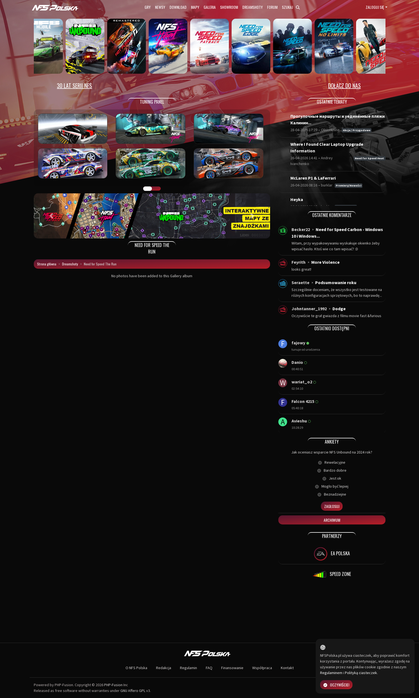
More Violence (325, 262)
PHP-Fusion (113, 684)
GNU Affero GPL (132, 690)
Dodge (339, 308)
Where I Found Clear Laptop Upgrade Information (326, 147)
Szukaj (291, 7)
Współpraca (262, 667)
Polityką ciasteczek (361, 672)
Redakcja (163, 667)
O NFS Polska (136, 667)
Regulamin (188, 667)
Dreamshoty (252, 7)
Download (178, 7)
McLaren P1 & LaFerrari (313, 178)
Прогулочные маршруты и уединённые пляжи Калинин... (337, 119)
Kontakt (287, 667)
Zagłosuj (331, 506)
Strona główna (46, 263)
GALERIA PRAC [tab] (147, 188)
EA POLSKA (332, 554)
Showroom (229, 7)
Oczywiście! (336, 685)
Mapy (195, 7)
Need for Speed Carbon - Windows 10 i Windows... (337, 233)
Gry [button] (148, 7)
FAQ (209, 667)
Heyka (296, 199)
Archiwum (332, 520)
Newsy (160, 7)
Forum (272, 7)
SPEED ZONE (332, 574)
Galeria (210, 7)
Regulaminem (331, 672)
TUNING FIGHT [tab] (156, 188)
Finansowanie (232, 667)
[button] (51, 215)
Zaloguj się (375, 7)
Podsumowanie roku (335, 282)
